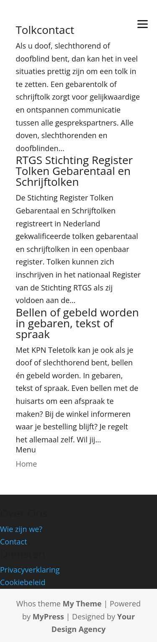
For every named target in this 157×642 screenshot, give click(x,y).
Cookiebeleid (22, 582)
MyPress (48, 616)
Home (26, 464)
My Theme (82, 603)
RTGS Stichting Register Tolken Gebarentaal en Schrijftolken (74, 170)
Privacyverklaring (30, 570)
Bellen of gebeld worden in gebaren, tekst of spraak (77, 323)
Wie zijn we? (21, 529)
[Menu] (142, 23)
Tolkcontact (45, 29)
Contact (13, 542)
